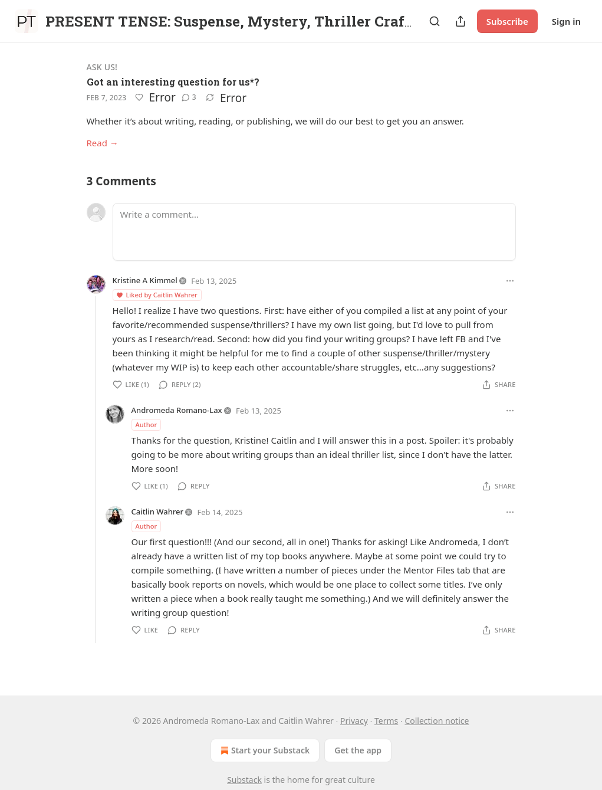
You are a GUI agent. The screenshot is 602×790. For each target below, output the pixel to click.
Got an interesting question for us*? (173, 82)
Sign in (566, 21)
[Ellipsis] (510, 280)
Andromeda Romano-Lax (176, 410)
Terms (386, 720)
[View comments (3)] (189, 97)
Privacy (354, 720)
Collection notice (436, 720)
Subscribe (507, 21)
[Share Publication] (460, 21)
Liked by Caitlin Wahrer (157, 294)
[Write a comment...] (314, 232)
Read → (103, 143)
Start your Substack (264, 750)
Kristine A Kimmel (145, 280)
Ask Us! (102, 67)
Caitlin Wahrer (157, 511)
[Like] (139, 97)
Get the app (357, 750)
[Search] (434, 21)
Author (146, 424)
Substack (244, 779)
